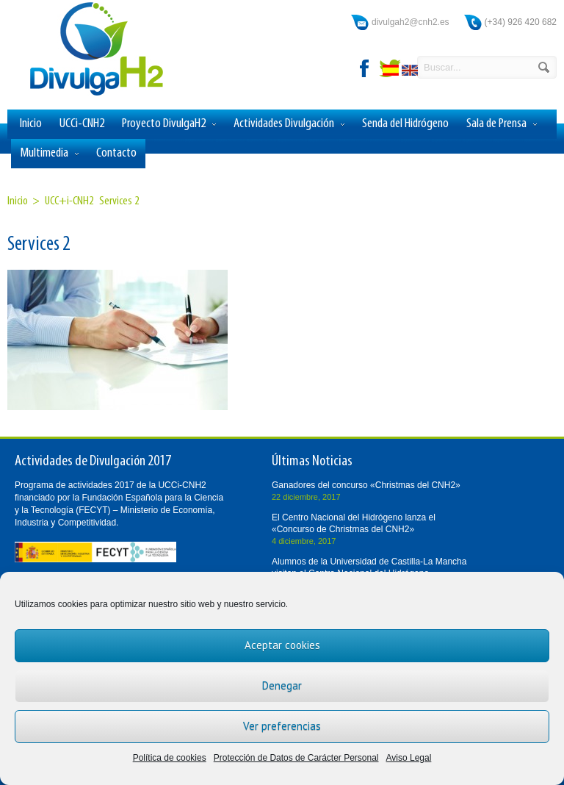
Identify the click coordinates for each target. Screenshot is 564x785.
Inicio (31, 124)
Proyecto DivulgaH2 (169, 124)
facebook (365, 68)
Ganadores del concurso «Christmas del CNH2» (366, 485)
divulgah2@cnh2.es (410, 22)
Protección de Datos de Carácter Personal (296, 758)
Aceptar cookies (282, 645)
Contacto (116, 153)
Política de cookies (169, 758)
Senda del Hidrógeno (405, 124)
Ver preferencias (282, 726)
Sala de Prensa (501, 124)
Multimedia (49, 153)
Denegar (282, 685)
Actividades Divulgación (289, 124)
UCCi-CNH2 (81, 124)
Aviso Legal (409, 758)
